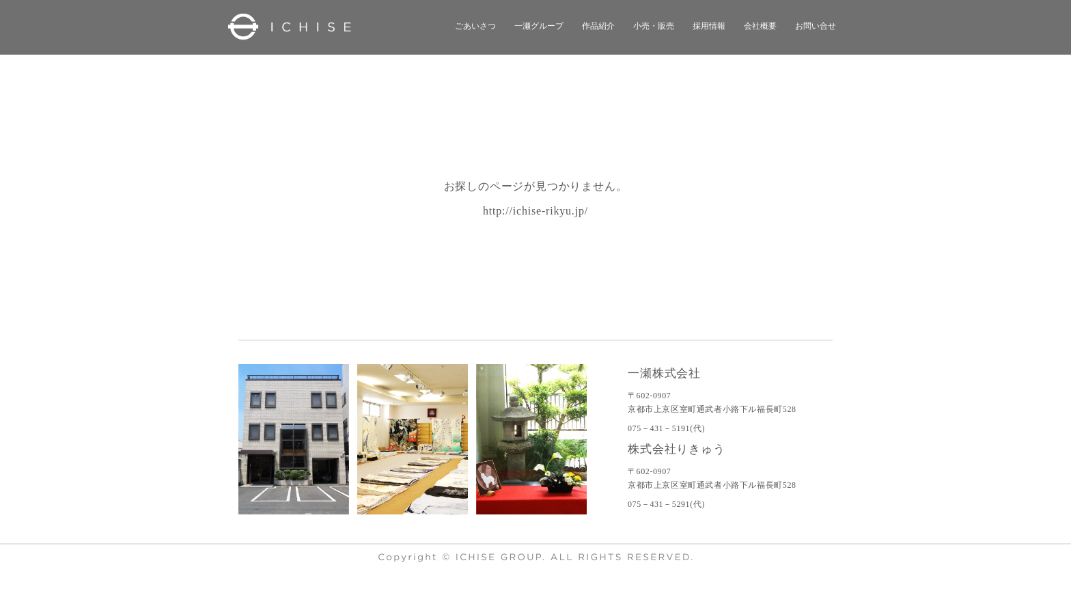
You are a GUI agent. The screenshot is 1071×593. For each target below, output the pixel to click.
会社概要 (760, 26)
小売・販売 (653, 26)
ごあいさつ (475, 26)
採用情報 (709, 26)
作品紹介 (598, 26)
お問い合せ (815, 26)
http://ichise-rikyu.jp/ (535, 211)
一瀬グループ (539, 26)
